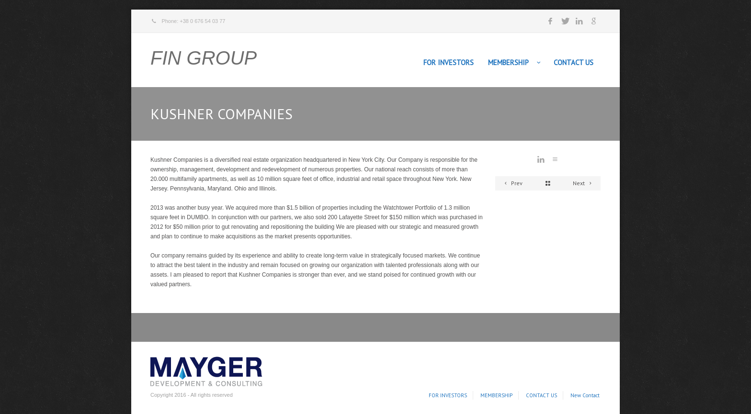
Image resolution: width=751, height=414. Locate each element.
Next (583, 183)
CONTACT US (573, 62)
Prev (512, 183)
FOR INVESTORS (448, 62)
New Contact (585, 395)
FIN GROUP (203, 57)
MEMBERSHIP (508, 62)
